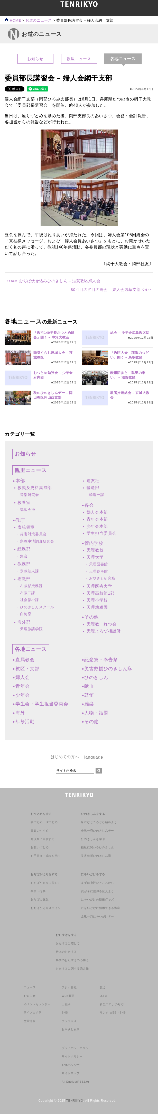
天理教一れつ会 (102, 624)
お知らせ (35, 59)
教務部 (23, 564)
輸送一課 (96, 495)
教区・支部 (27, 668)
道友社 (93, 480)
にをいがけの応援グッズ (97, 899)
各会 (89, 505)
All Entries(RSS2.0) (75, 1081)
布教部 (23, 579)
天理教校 (95, 550)
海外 (20, 712)
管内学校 (94, 543)
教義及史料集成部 (34, 487)
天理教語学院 (31, 629)
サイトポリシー (72, 1056)
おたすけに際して (68, 943)
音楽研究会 (29, 495)
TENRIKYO (74, 1100)
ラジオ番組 (69, 987)
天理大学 (95, 557)
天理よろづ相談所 (104, 631)
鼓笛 (89, 695)
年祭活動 (25, 721)
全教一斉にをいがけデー (97, 916)
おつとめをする (41, 813)
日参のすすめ (40, 830)
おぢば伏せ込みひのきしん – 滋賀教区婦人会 (59, 281)
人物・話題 (96, 712)
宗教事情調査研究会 (37, 541)
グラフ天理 (69, 1021)
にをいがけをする (93, 874)
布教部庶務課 (31, 586)
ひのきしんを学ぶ (93, 839)
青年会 (22, 686)
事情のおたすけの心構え (72, 960)
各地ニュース (31, 649)
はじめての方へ (65, 756)
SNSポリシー (71, 1064)
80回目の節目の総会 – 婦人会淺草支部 (106, 289)
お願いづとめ (40, 847)
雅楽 (89, 703)
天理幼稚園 (97, 607)
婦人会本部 (97, 512)
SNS (65, 1012)
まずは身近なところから (97, 882)
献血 (89, 686)
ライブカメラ (33, 1012)
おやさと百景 (71, 1029)
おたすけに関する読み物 (72, 968)
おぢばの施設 (40, 899)
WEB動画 (68, 995)
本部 (20, 480)
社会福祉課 (29, 600)
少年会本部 (97, 526)
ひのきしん (96, 677)
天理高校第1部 (101, 593)
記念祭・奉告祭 (101, 659)
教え (103, 987)
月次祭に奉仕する (42, 839)
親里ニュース (79, 59)
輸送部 (93, 487)
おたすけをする (66, 934)
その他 (91, 617)
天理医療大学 (99, 586)
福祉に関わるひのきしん (97, 847)
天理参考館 (98, 571)
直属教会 (25, 659)
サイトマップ (71, 1073)
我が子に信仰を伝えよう (97, 891)
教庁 (20, 520)
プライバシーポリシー (77, 1047)
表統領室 (26, 527)
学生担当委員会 (102, 533)
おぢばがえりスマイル (46, 907)
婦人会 (22, 677)
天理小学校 (97, 600)
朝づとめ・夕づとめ (44, 822)
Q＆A (103, 995)
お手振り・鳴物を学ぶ (46, 855)
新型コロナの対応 (112, 1004)
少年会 (22, 695)
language (93, 757)
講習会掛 (27, 510)
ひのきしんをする (93, 813)
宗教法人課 (29, 571)
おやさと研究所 (102, 578)
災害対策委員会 (33, 534)
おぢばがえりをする (44, 874)
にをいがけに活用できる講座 (100, 907)
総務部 (23, 549)
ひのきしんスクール (37, 607)
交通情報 (30, 1021)
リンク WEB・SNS (113, 1012)
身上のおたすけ (66, 951)
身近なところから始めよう (99, 822)
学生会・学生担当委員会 (41, 703)
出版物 (66, 1004)
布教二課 (27, 593)
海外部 (23, 622)
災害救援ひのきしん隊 (108, 668)
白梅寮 (25, 614)
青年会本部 (97, 519)
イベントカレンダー (37, 1004)
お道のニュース (38, 20)
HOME (13, 20)
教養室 (23, 502)
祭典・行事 (38, 891)
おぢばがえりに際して (46, 882)
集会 (23, 556)
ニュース (30, 987)
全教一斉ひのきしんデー (97, 830)
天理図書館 (98, 564)
